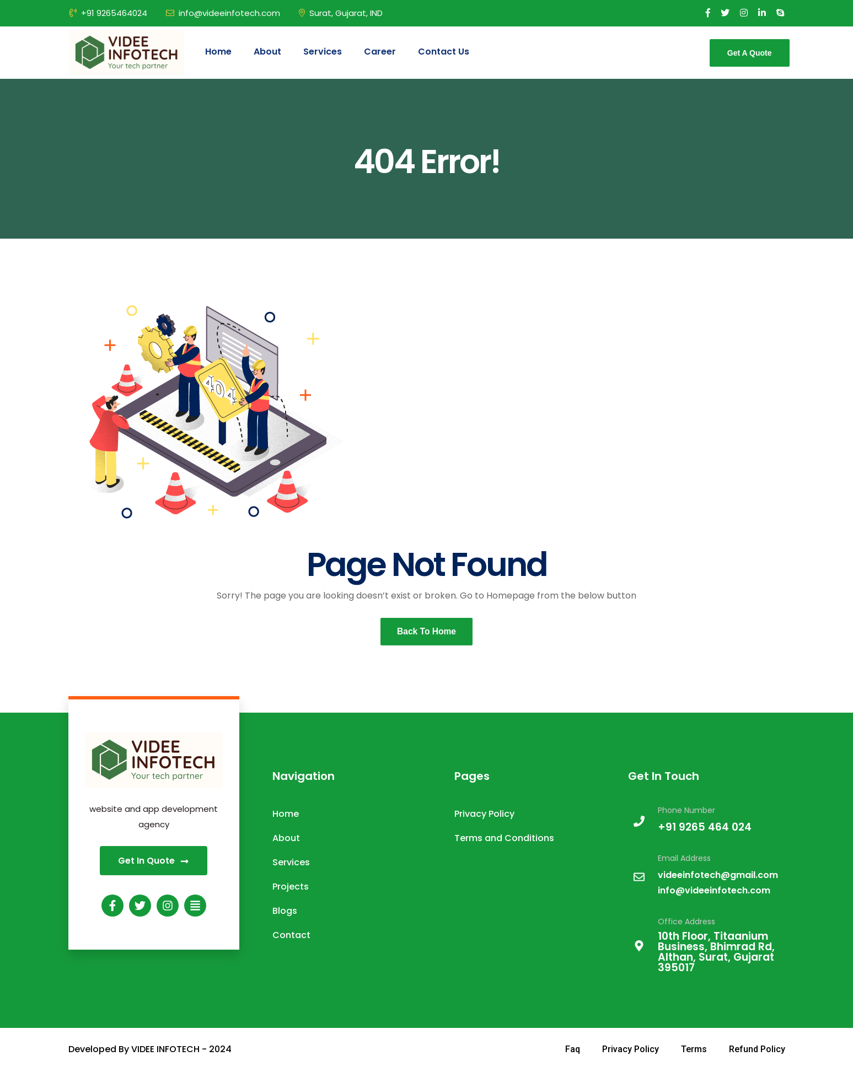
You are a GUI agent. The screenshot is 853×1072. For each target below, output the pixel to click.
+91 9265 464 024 (705, 828)
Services (322, 51)
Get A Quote (749, 53)
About (267, 51)
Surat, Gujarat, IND (341, 13)
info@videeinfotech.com (223, 13)
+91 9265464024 (108, 13)
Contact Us (443, 51)
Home (218, 51)
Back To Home (426, 632)
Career (380, 51)
